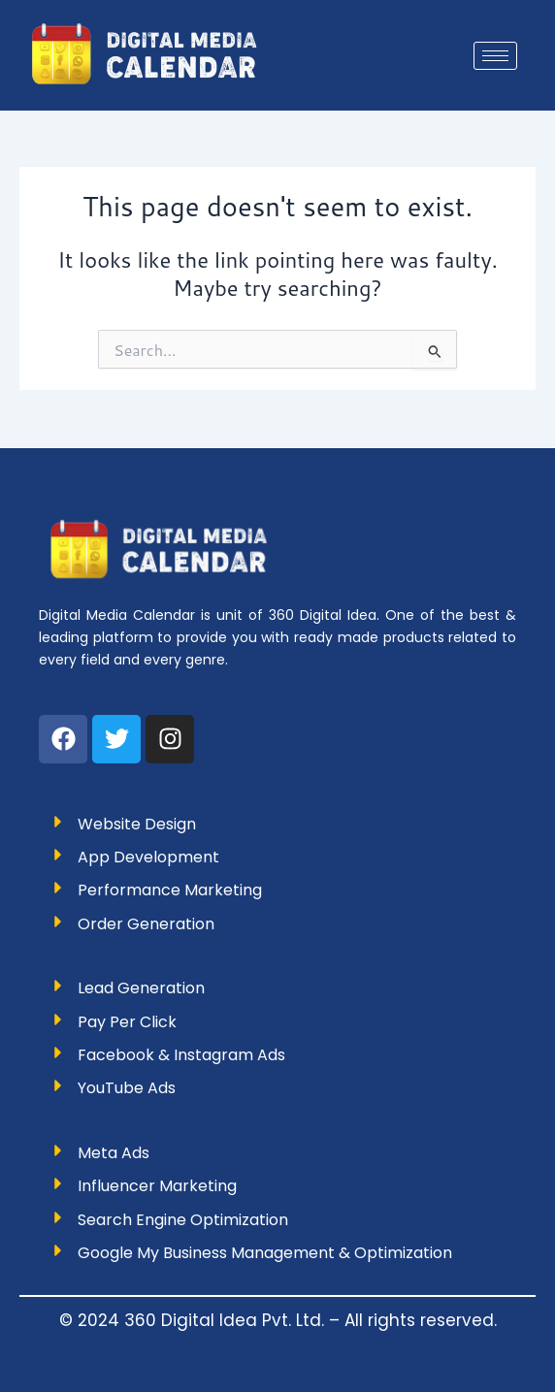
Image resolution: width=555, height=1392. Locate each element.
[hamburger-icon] (495, 56)
